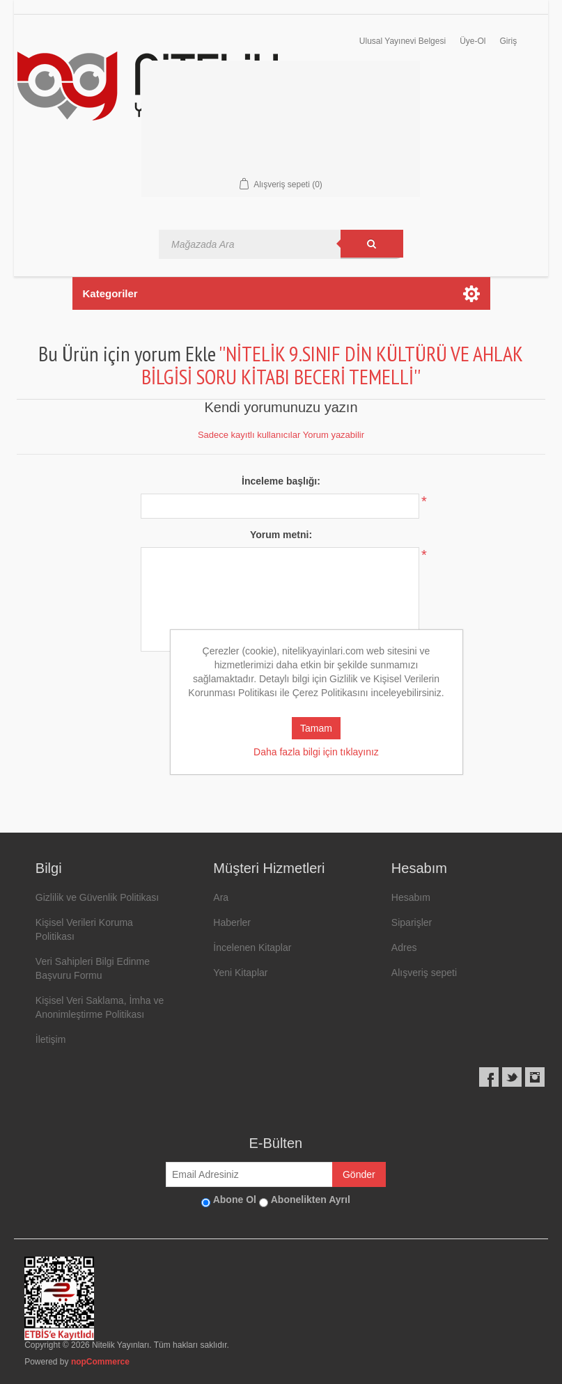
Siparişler (411, 922)
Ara (220, 897)
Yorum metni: (281, 534)
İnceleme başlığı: (281, 481)
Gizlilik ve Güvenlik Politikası (97, 897)
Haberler (232, 922)
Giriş (508, 41)
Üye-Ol (472, 41)
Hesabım (410, 897)
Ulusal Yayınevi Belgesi (402, 41)
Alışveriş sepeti (424, 972)
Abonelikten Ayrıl (310, 1199)
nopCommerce (100, 1362)
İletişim (51, 1039)
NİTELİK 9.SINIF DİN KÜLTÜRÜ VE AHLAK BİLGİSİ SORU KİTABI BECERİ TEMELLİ (332, 365)
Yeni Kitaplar (240, 972)
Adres (404, 947)
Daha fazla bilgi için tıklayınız (316, 751)
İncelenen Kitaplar (252, 947)
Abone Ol (234, 1199)
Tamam (316, 728)
